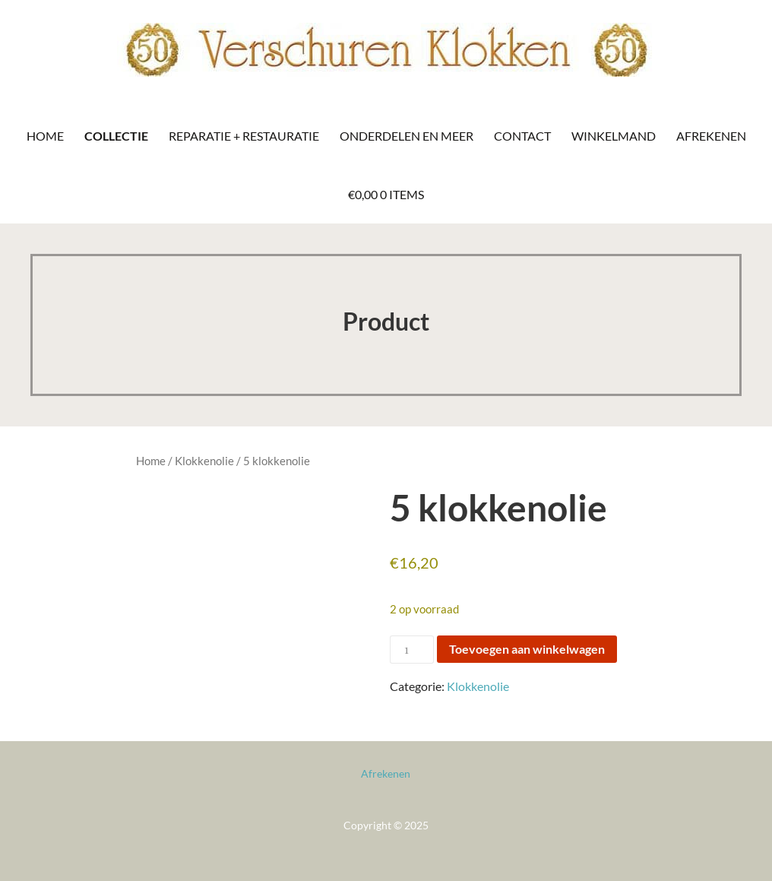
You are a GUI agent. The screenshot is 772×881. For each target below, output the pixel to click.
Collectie (116, 135)
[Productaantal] (412, 649)
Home (45, 135)
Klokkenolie (204, 460)
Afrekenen (711, 135)
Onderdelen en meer (406, 135)
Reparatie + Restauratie (244, 135)
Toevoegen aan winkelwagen (527, 649)
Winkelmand (613, 135)
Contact (522, 135)
